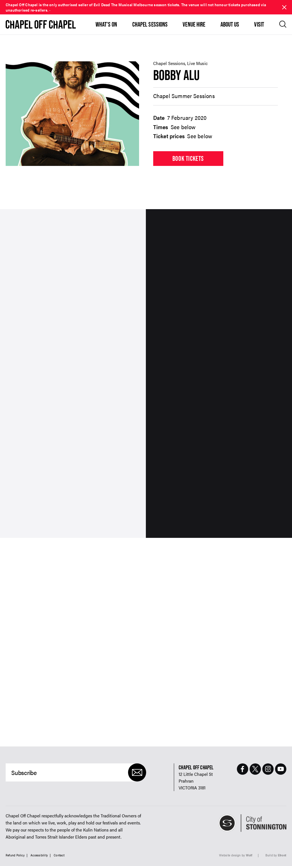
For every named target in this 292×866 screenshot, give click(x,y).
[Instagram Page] (268, 769)
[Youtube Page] (280, 769)
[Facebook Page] (242, 769)
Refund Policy (15, 855)
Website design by (235, 855)
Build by (275, 855)
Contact (59, 855)
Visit (259, 24)
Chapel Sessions (150, 24)
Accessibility (39, 855)
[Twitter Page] (255, 769)
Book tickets (188, 158)
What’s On (106, 24)
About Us (229, 24)
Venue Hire (194, 24)
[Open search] (282, 24)
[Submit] (137, 772)
